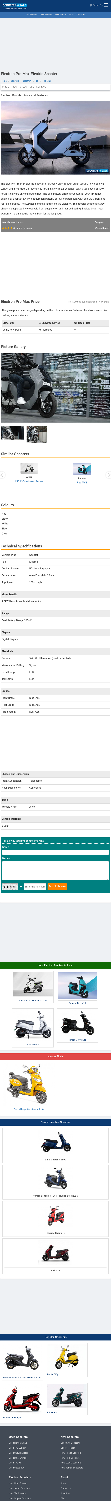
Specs (23, 86)
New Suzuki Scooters (71, 1462)
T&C (63, 1498)
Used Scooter (46, 14)
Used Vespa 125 (16, 1467)
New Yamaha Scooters (72, 1467)
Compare (99, 222)
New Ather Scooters (18, 1483)
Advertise (65, 1493)
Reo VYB (82, 482)
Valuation (80, 14)
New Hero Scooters (70, 1457)
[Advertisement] (55, 44)
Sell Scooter (31, 14)
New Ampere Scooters (20, 1498)
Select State (97, 5)
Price (5, 86)
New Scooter (60, 14)
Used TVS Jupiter (17, 1447)
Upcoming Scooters (70, 1442)
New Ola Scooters (17, 1493)
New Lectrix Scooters (19, 1488)
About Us (65, 1483)
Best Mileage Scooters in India (29, 1087)
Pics (14, 86)
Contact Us (66, 1488)
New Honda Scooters (71, 1452)
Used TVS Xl (15, 1462)
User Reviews (37, 86)
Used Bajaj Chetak (17, 1457)
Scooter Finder (55, 1056)
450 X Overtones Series (29, 481)
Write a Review (102, 228)
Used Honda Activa (18, 1442)
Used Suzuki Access (18, 1452)
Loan (71, 14)
